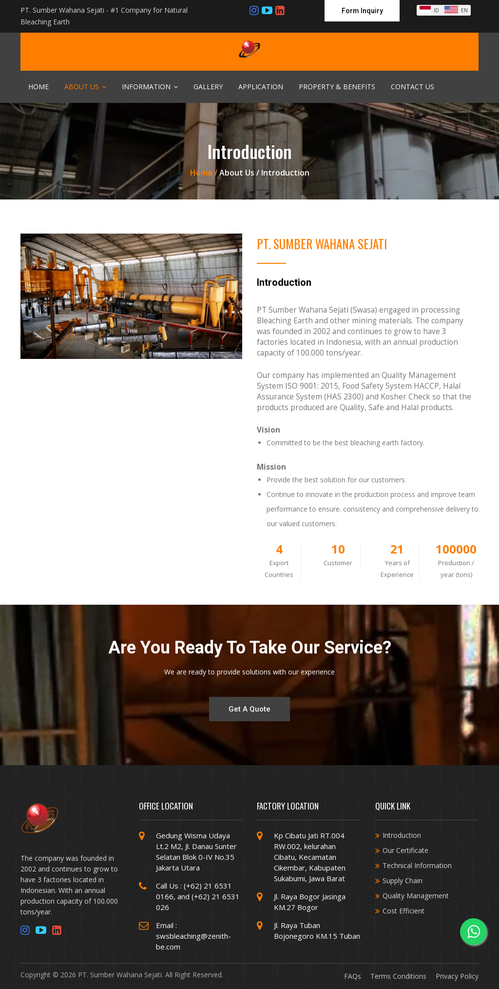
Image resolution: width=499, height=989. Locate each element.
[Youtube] (267, 9)
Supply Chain (402, 880)
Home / (204, 172)
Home (38, 86)
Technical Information (417, 865)
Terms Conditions (398, 976)
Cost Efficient (403, 910)
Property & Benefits (337, 86)
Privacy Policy (457, 976)
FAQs (352, 976)
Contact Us (412, 86)
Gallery (208, 86)
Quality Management (416, 895)
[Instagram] (254, 9)
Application (260, 86)
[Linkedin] (280, 9)
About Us (85, 86)
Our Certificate (405, 850)
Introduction (402, 835)
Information (150, 86)
